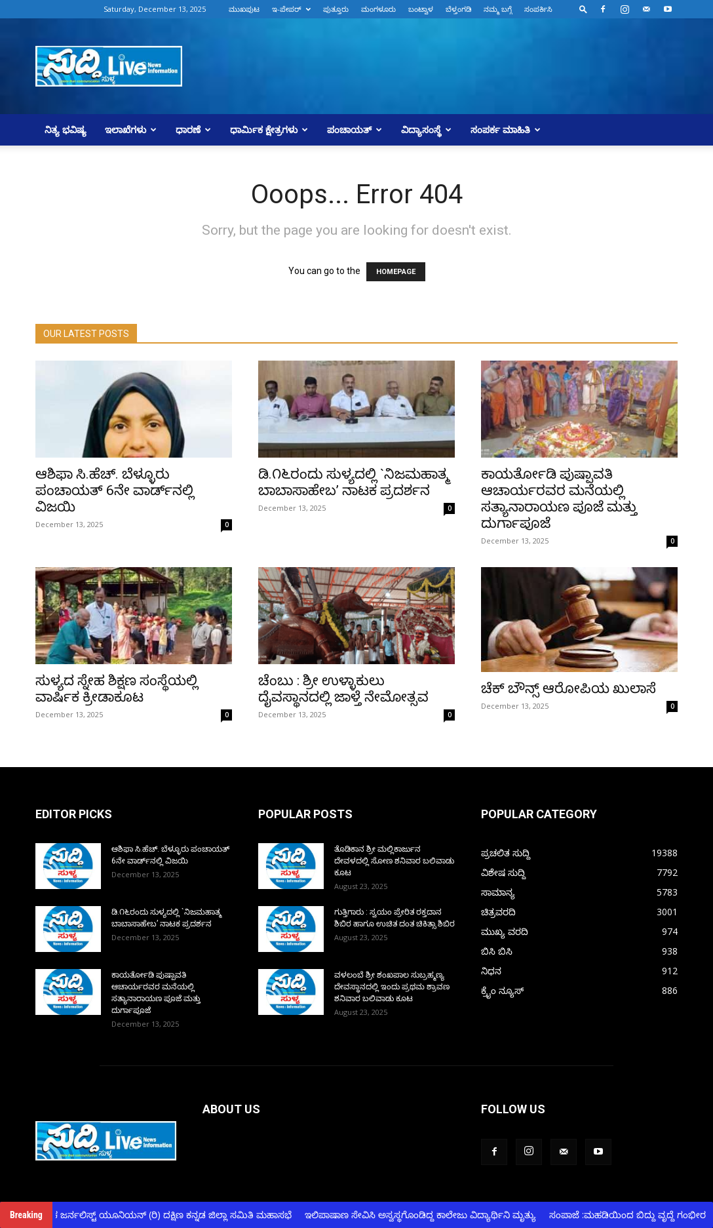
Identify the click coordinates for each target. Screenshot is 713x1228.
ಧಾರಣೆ (193, 129)
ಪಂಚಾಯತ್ (354, 129)
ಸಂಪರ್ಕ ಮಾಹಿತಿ (506, 129)
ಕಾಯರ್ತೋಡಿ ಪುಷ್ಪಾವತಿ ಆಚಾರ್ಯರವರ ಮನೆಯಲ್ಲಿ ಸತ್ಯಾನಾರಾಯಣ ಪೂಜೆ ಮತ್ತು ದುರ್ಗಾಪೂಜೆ (559, 498)
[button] (583, 9)
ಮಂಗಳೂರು (378, 9)
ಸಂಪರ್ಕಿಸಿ (538, 9)
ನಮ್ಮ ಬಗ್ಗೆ (498, 9)
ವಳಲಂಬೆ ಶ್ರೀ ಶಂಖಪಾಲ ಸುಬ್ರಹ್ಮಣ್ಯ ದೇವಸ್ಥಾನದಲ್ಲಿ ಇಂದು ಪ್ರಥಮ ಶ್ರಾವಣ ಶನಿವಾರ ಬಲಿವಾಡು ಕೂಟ (392, 986)
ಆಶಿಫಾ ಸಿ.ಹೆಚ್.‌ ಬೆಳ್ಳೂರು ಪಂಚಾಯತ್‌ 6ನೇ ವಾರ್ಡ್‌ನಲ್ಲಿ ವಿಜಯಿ (114, 490)
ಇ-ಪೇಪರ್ (291, 9)
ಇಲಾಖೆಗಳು (131, 129)
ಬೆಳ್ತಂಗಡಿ (458, 9)
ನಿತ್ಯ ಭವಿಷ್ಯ (66, 129)
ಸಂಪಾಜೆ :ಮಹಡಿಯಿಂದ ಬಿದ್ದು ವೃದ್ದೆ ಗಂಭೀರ (634, 1214)
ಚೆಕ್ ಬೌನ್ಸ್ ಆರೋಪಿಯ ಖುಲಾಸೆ (568, 688)
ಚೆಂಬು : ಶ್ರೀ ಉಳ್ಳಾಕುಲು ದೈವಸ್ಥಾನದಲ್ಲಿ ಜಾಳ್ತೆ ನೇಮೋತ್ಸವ (343, 689)
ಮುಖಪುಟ (244, 9)
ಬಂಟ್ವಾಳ (420, 9)
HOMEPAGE (395, 271)
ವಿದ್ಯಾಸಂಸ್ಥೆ (426, 129)
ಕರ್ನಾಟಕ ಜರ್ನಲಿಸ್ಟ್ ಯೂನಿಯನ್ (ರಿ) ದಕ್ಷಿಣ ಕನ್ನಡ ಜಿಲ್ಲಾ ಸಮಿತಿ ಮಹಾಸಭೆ (165, 1214)
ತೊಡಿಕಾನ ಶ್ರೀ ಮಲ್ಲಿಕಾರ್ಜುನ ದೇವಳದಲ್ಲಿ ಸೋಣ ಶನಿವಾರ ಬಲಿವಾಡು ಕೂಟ (394, 860)
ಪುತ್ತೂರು (336, 9)
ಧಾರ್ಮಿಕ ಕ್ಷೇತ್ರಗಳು (269, 129)
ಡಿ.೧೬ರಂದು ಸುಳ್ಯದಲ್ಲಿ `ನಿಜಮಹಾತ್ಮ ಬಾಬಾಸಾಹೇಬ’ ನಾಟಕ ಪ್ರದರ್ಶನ (354, 482)
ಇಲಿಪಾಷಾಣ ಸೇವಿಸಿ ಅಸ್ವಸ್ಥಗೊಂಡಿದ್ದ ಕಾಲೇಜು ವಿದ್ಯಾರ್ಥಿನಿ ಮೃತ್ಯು (427, 1214)
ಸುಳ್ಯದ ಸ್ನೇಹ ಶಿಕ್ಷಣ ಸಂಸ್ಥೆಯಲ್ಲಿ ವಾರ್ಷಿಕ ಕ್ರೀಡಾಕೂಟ (116, 689)
